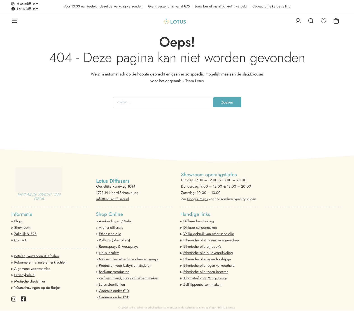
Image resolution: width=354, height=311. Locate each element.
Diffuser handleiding (198, 221)
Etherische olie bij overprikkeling (208, 252)
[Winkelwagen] (336, 21)
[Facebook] (23, 299)
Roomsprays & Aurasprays (118, 246)
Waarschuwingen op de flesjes (37, 287)
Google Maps (197, 199)
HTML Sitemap (226, 308)
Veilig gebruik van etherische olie (208, 233)
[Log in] (298, 21)
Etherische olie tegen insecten (205, 271)
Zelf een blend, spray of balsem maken (128, 278)
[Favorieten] (323, 21)
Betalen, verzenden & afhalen (36, 256)
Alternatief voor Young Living (205, 278)
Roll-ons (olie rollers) (114, 240)
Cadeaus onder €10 (114, 290)
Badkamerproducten (114, 271)
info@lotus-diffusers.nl (112, 199)
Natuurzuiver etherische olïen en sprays (128, 259)
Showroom (22, 227)
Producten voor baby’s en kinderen (125, 265)
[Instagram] (13, 299)
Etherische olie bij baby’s (202, 246)
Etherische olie (110, 233)
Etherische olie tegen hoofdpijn (207, 259)
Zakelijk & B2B (25, 233)
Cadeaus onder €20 (114, 297)
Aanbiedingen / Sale (115, 221)
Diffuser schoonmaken (200, 227)
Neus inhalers (109, 252)
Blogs (18, 221)
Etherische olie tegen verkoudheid (209, 265)
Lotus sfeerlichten (112, 284)
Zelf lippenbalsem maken (202, 284)
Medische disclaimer (29, 281)
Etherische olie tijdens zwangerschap (211, 240)
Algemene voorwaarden (32, 268)
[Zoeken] (311, 21)
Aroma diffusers (111, 227)
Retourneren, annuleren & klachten (40, 262)
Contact (20, 240)
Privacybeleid (24, 275)
